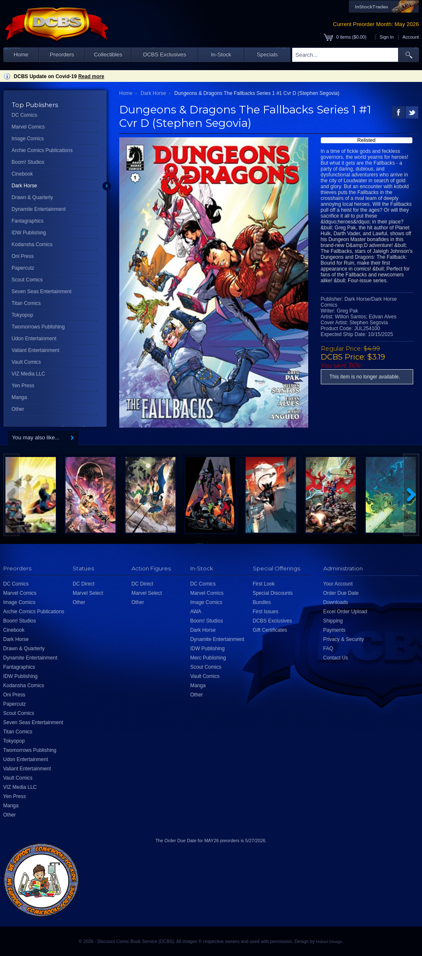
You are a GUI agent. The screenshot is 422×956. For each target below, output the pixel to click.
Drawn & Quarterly (32, 197)
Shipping (333, 621)
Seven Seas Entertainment (42, 291)
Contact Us (335, 658)
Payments (334, 630)
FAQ (328, 648)
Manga (19, 397)
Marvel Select (88, 593)
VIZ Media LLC (28, 374)
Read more (91, 76)
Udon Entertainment (34, 338)
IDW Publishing (29, 233)
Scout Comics (27, 280)
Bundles (262, 602)
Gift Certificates (270, 630)
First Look (264, 584)
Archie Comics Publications (42, 150)
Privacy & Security (343, 639)
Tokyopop (22, 315)
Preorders (62, 54)
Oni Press (23, 256)
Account (410, 36)
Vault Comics (26, 362)
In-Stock (221, 54)
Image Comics (28, 139)
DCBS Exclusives (164, 54)
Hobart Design (329, 941)
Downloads (335, 602)
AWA (195, 612)
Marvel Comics (28, 127)
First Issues (265, 612)
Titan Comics (26, 303)
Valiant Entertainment (36, 350)
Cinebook (22, 174)
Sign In (387, 36)
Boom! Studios (28, 162)
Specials (267, 54)
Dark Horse (24, 186)
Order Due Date (341, 593)
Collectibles (108, 54)
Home (20, 54)
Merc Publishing (208, 658)
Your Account (338, 584)
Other (18, 409)
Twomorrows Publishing (38, 327)
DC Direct (83, 584)
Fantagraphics (28, 221)
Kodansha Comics (32, 244)
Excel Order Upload (345, 612)
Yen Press (23, 386)
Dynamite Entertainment (39, 209)
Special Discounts (273, 593)
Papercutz (23, 268)
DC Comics (24, 115)
